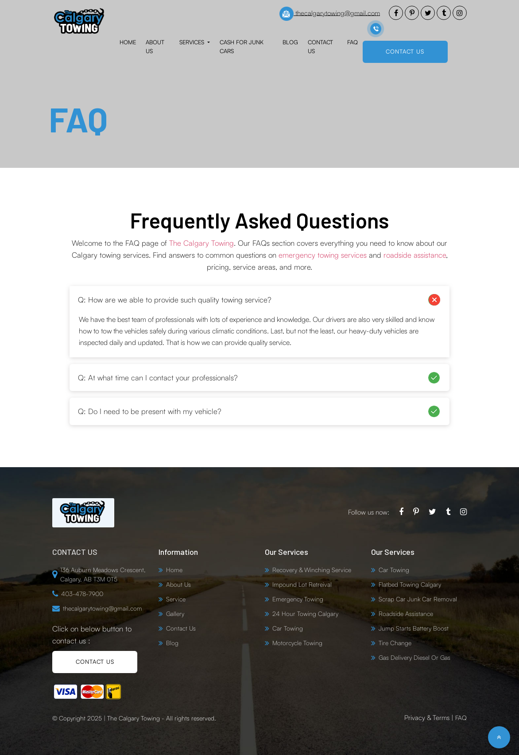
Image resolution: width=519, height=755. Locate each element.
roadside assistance (414, 254)
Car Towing (287, 628)
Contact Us (320, 46)
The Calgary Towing (201, 243)
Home (128, 42)
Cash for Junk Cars (241, 46)
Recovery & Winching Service (311, 569)
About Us (155, 46)
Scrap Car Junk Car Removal (418, 599)
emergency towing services (323, 254)
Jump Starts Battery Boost (414, 628)
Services (192, 42)
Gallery (175, 613)
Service (176, 599)
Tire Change (395, 643)
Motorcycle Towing (297, 643)
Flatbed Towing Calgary (410, 584)
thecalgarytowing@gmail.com (329, 14)
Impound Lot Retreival (302, 584)
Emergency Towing (297, 599)
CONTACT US (405, 51)
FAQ (352, 42)
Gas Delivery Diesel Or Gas (414, 657)
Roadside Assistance (406, 613)
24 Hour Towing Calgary (305, 613)
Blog (290, 42)
